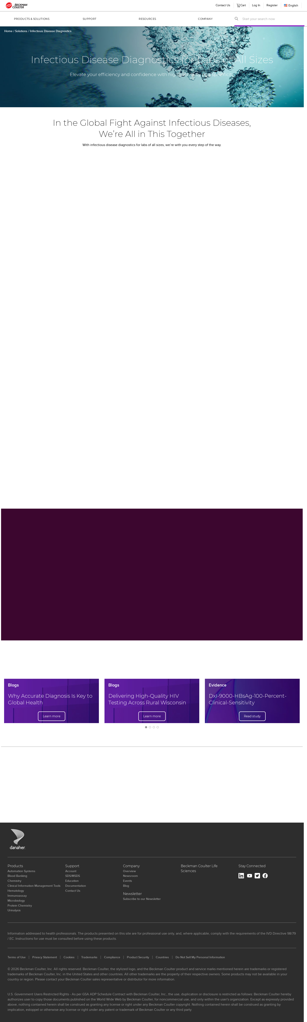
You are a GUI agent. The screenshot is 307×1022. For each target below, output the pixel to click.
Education (72, 881)
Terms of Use (17, 957)
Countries (162, 957)
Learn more (51, 716)
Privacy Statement (44, 957)
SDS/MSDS (72, 876)
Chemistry (14, 881)
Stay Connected (252, 866)
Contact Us (72, 890)
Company (205, 18)
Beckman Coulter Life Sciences (199, 868)
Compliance (112, 957)
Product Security (138, 957)
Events (127, 881)
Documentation (75, 886)
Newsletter (132, 894)
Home (8, 31)
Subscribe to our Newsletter (142, 899)
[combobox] (272, 19)
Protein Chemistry (20, 905)
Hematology (16, 890)
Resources (147, 18)
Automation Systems (21, 871)
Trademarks (89, 957)
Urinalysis (14, 910)
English (291, 5)
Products (15, 866)
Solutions (21, 31)
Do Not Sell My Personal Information (200, 957)
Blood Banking (17, 876)
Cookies (69, 957)
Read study (252, 716)
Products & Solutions (32, 18)
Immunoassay (17, 895)
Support (90, 18)
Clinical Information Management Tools (34, 886)
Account (70, 871)
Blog (126, 886)
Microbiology (16, 900)
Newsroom (130, 876)
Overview (129, 871)
